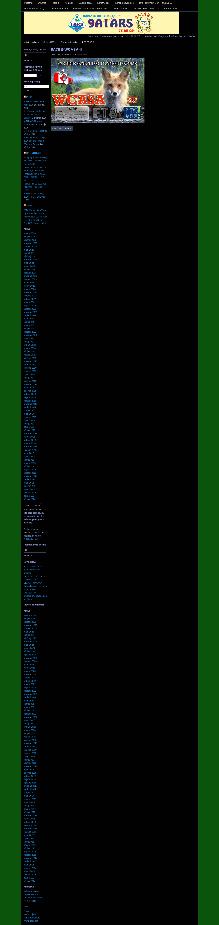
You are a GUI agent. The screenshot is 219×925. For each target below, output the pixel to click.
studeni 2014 (30, 479)
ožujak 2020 (29, 351)
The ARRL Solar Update (35, 223)
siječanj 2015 (30, 473)
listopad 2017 (30, 410)
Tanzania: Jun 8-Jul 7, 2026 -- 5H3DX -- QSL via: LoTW (34, 177)
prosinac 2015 (30, 446)
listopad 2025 (30, 246)
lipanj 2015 (29, 460)
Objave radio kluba (69, 42)
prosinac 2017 (30, 404)
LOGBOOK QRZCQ (34, 8)
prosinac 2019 (30, 361)
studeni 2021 (30, 315)
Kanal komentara (32, 917)
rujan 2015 (29, 453)
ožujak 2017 (29, 430)
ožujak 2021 (29, 328)
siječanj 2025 (30, 256)
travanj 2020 (30, 348)
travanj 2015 (30, 463)
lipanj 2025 (29, 253)
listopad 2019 (30, 368)
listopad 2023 (30, 279)
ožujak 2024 (29, 269)
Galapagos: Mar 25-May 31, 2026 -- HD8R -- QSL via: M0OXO (36, 160)
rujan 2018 (29, 387)
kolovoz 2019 (30, 371)
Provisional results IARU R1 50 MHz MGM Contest (35, 114)
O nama (42, 3)
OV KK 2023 (170, 8)
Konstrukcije (103, 3)
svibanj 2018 (30, 394)
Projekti (55, 3)
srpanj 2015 (29, 456)
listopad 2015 (30, 450)
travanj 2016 (30, 443)
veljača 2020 (30, 355)
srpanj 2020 (29, 338)
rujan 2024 (29, 263)
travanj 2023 (30, 289)
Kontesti (69, 3)
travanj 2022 (30, 302)
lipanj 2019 (29, 377)
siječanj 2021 (30, 332)
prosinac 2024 (30, 259)
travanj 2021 (30, 325)
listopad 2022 (30, 295)
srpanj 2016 (29, 437)
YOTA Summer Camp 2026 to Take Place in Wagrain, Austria (34, 140)
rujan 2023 (29, 282)
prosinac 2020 (30, 335)
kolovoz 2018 (30, 391)
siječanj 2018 (30, 401)
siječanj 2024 (30, 273)
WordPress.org (31, 921)
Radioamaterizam (59, 8)
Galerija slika (85, 3)
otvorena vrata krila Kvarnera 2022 (90, 8)
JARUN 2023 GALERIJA (146, 8)
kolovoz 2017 (30, 417)
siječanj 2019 (30, 381)
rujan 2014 (29, 483)
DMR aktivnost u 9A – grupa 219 (155, 3)
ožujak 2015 (29, 466)
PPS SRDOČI (88, 42)
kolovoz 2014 (30, 486)
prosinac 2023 (30, 276)
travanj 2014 (30, 496)
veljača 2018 (30, 397)
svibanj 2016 (30, 440)
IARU (29, 97)
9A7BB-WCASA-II (66, 49)
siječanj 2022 (30, 309)
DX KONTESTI (33, 153)
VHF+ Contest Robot (34, 131)
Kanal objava (30, 914)
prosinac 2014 (30, 476)
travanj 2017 (30, 427)
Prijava (27, 911)
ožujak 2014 (29, 499)
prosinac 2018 (30, 384)
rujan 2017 (29, 414)
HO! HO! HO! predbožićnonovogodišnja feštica (35, 596)
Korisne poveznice (124, 3)
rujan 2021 (29, 318)
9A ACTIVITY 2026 (33, 566)
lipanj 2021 (29, 322)
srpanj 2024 (29, 266)
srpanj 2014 (29, 489)
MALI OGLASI (121, 8)
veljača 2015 (30, 469)
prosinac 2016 (30, 433)
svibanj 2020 (30, 345)
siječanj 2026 (30, 240)
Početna (28, 3)
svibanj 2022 (30, 299)
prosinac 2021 (30, 312)
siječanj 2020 (30, 358)
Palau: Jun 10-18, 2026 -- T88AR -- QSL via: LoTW (36, 187)
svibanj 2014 (30, 492)
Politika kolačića (31, 539)
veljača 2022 (30, 305)
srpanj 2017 (29, 420)
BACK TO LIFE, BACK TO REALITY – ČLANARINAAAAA (34, 579)
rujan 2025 (29, 250)
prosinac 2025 (30, 243)
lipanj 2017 (29, 423)
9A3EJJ (83, 54)
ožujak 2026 (29, 236)
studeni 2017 (30, 407)
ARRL (29, 205)
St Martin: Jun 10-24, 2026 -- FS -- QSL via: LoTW (34, 196)
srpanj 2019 (29, 374)
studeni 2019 (30, 364)
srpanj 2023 (29, 286)
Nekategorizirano (31, 42)
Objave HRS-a (49, 42)
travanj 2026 (30, 233)
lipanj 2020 (29, 341)
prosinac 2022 (30, 292)
